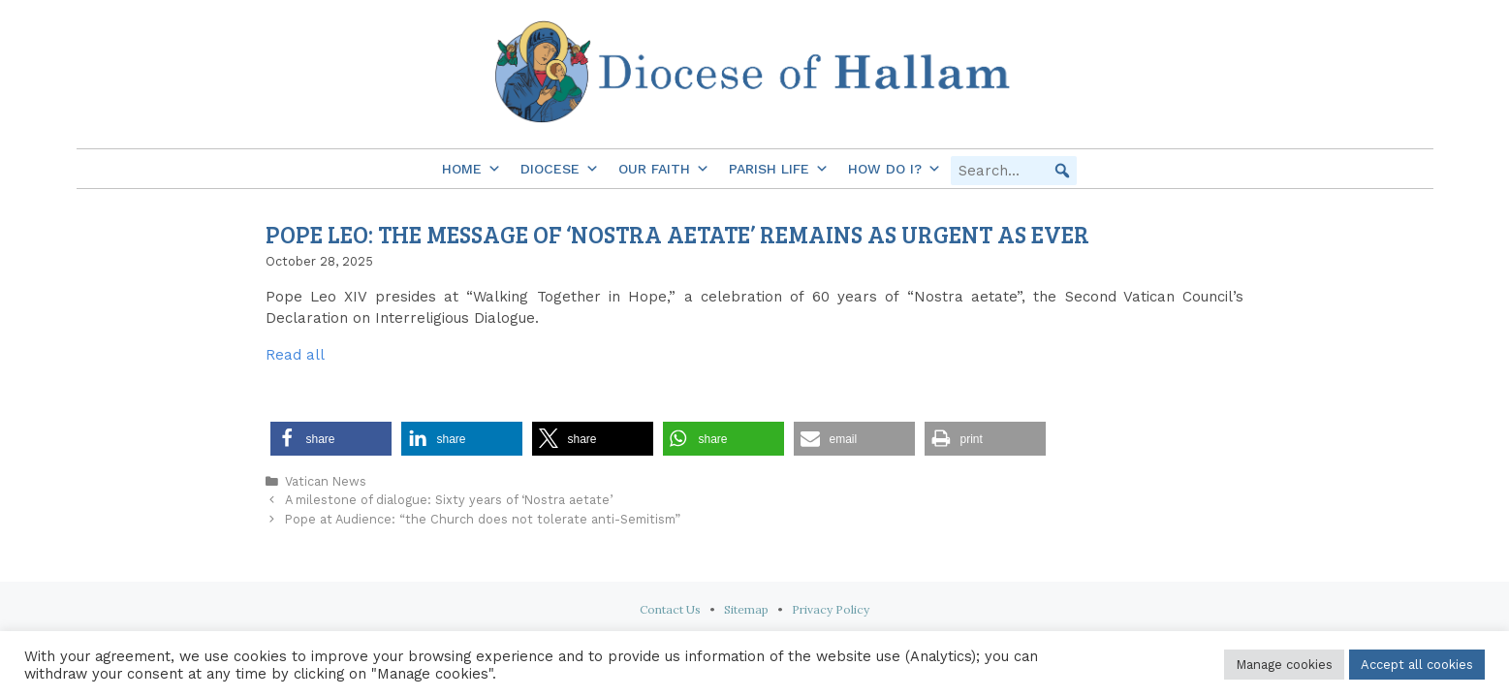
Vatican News (325, 481)
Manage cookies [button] (1284, 664)
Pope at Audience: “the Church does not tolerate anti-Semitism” (482, 519)
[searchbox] (1014, 170)
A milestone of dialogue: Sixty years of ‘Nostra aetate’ (449, 499)
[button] (1062, 170)
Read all (295, 355)
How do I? (894, 168)
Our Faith (663, 168)
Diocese (559, 168)
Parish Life (779, 168)
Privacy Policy (830, 609)
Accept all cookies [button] (1417, 664)
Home (471, 168)
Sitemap (746, 609)
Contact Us (670, 609)
